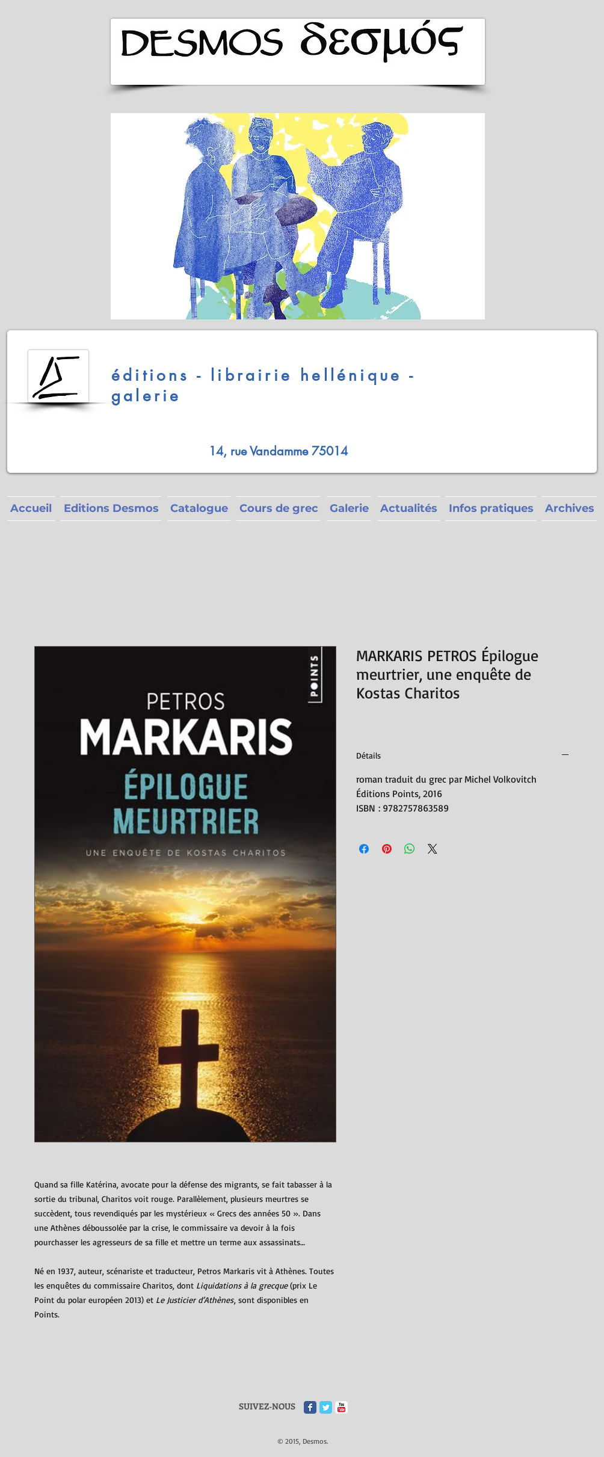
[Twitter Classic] (325, 1407)
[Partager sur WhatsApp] (409, 849)
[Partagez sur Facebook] (364, 849)
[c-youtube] (341, 1407)
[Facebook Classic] (310, 1407)
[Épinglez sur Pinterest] (387, 849)
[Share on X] (432, 849)
